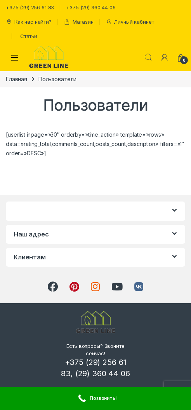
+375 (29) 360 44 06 (90, 7)
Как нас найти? (29, 22)
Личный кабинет (130, 22)
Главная (16, 79)
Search (148, 57)
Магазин (79, 22)
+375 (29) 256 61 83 (30, 7)
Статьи (28, 36)
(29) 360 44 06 (102, 373)
